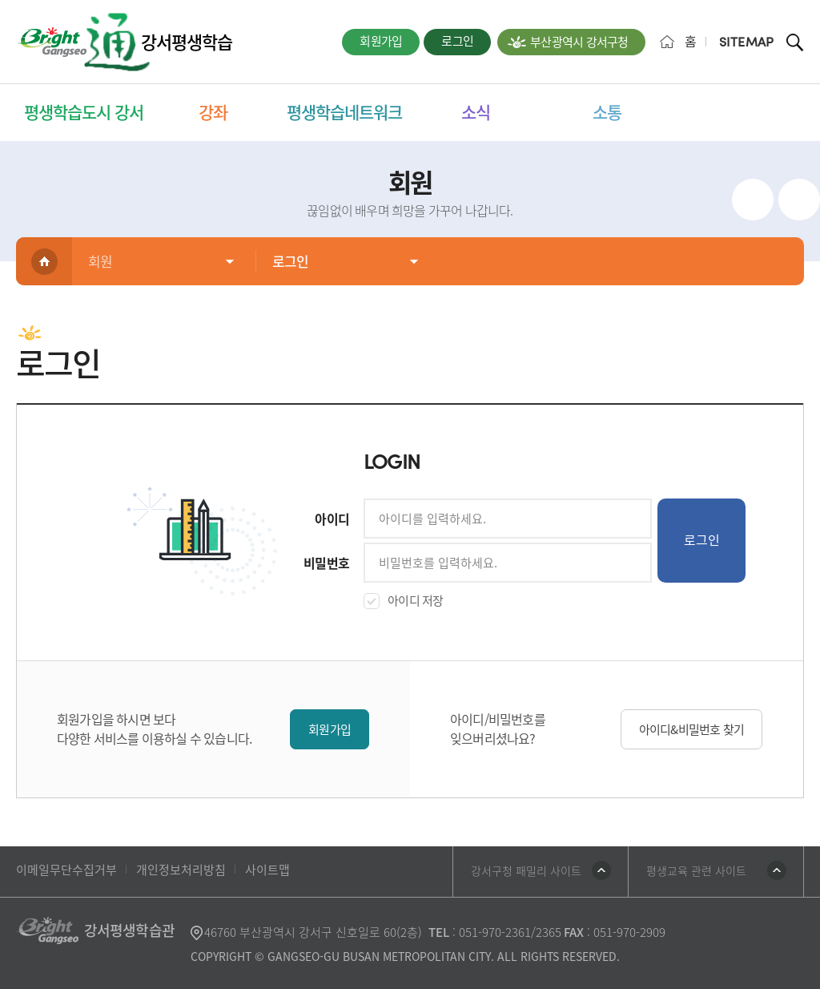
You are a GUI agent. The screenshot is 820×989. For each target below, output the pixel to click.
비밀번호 (326, 562)
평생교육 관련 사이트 (696, 870)
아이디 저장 (416, 600)
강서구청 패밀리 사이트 (526, 870)
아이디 (332, 518)
